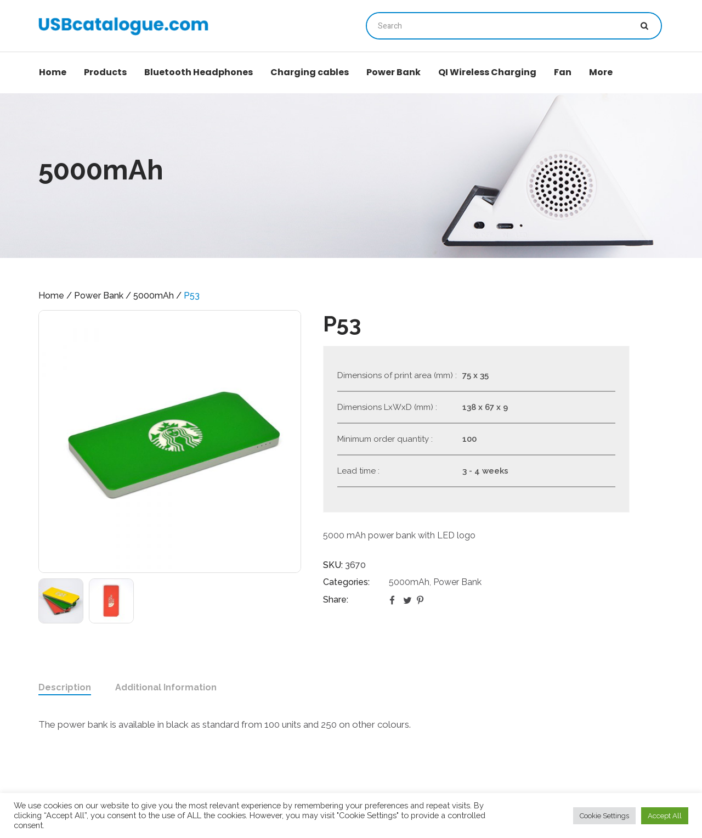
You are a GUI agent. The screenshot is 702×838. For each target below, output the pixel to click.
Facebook (394, 599)
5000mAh (153, 295)
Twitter (408, 599)
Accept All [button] (665, 816)
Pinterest (421, 599)
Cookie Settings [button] (604, 816)
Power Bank (98, 295)
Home (51, 295)
